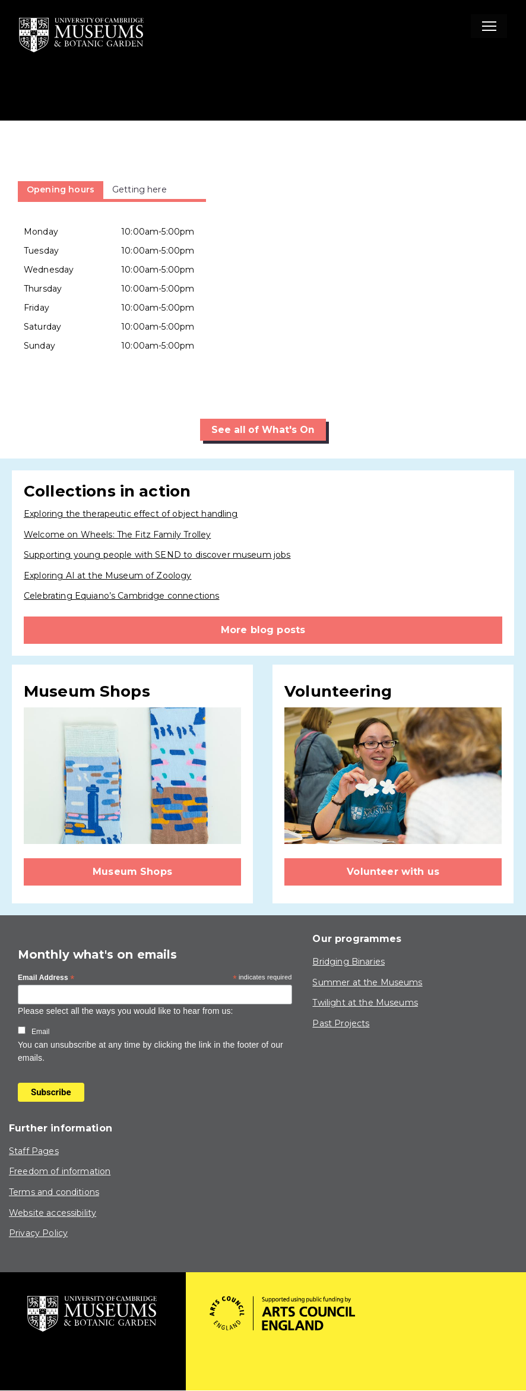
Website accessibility (52, 1212)
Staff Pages (34, 1151)
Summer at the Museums (367, 982)
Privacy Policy (38, 1233)
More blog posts (263, 630)
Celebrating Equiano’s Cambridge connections (121, 596)
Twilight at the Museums (364, 1003)
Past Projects (340, 1023)
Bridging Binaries (348, 962)
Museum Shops (132, 871)
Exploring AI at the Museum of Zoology (108, 575)
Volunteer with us (393, 871)
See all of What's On (263, 429)
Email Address (46, 979)
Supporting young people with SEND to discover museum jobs (157, 555)
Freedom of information (59, 1171)
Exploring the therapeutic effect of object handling (131, 513)
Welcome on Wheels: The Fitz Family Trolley (117, 534)
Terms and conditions (54, 1192)
